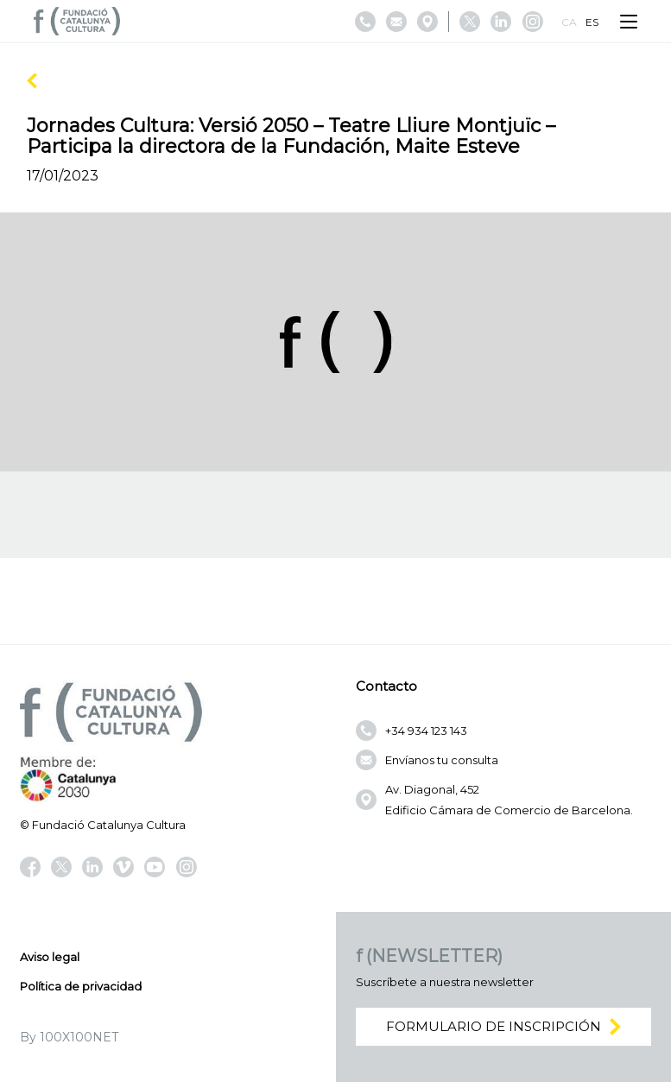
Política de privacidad (81, 986)
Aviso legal (49, 957)
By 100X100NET (69, 1037)
